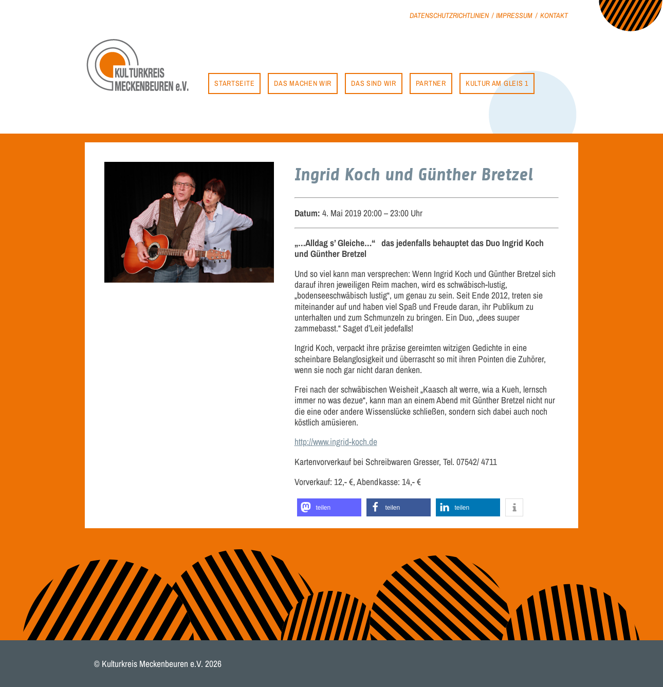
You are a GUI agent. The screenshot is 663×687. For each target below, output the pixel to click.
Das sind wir (373, 83)
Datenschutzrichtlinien (449, 15)
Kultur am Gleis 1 (497, 83)
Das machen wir (303, 83)
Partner (431, 83)
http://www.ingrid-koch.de (335, 442)
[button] (329, 507)
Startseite (234, 83)
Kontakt (554, 15)
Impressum (514, 15)
